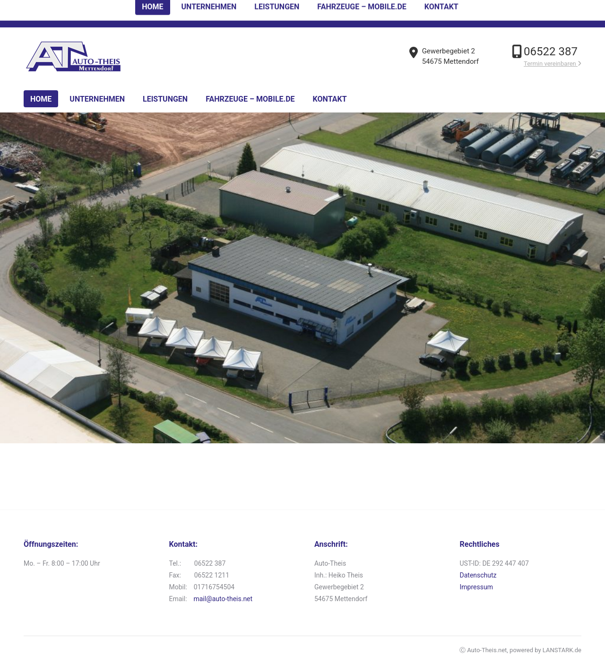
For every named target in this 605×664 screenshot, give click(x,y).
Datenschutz (478, 575)
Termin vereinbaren (552, 63)
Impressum (476, 587)
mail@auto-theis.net (222, 599)
